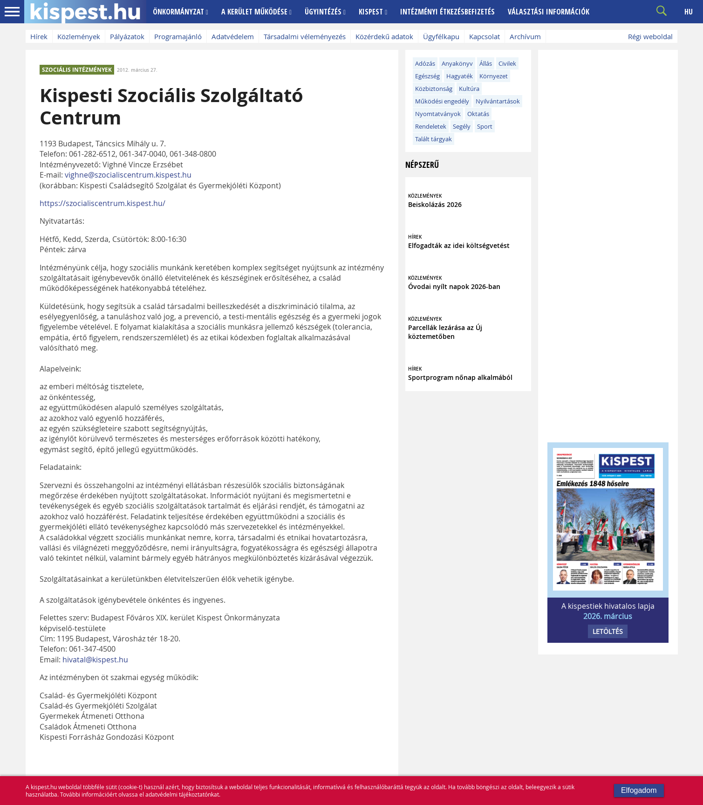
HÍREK (415, 237)
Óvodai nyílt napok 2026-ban (454, 286)
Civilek (507, 63)
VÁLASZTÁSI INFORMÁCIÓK (548, 12)
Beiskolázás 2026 (435, 204)
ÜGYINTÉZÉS (325, 12)
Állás (485, 63)
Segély (462, 126)
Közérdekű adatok (384, 36)
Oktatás (478, 114)
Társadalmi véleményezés (305, 36)
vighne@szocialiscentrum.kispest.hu (128, 175)
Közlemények (78, 36)
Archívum (525, 36)
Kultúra (469, 88)
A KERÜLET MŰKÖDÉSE (256, 12)
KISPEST (373, 12)
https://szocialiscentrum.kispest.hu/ (102, 203)
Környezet (493, 76)
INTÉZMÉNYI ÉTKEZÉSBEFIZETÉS (447, 12)
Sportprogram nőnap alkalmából (460, 377)
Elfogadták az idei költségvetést (459, 245)
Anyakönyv (457, 63)
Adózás (425, 63)
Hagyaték (459, 76)
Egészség (427, 76)
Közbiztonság (433, 88)
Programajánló (178, 36)
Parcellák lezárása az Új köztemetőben (445, 332)
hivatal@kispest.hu (95, 659)
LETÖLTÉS (608, 631)
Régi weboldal (650, 36)
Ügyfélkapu (441, 36)
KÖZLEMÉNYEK (425, 196)
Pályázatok (127, 36)
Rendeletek (430, 126)
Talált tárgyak (433, 139)
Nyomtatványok (438, 114)
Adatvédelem (233, 36)
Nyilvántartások (498, 101)
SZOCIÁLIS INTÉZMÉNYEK (77, 70)
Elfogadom (639, 790)
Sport (484, 126)
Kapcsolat (484, 36)
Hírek (39, 36)
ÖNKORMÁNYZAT (180, 12)
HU (688, 12)
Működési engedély (442, 101)
